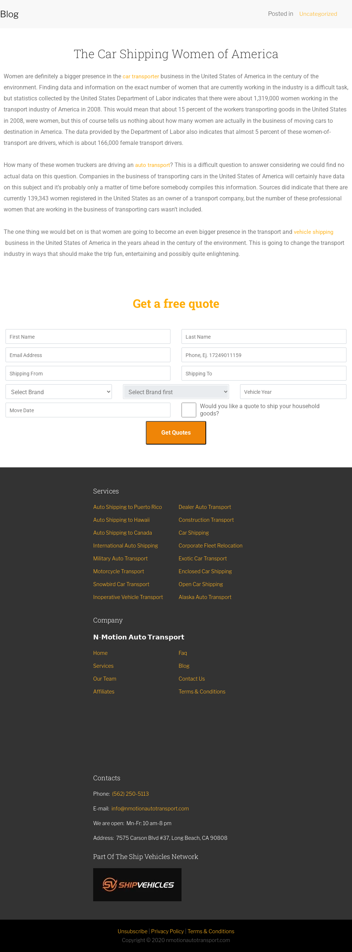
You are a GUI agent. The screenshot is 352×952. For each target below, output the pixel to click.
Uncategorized (317, 13)
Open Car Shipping (201, 584)
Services (103, 666)
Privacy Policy (167, 931)
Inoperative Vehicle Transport (128, 597)
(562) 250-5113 (130, 794)
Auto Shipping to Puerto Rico (127, 507)
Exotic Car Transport (203, 558)
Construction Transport (206, 520)
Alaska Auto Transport (205, 597)
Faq (183, 653)
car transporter (142, 76)
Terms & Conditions (202, 691)
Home (100, 653)
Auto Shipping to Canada (122, 533)
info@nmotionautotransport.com (150, 808)
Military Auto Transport (120, 558)
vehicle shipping (315, 231)
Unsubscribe (132, 931)
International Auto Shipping (125, 545)
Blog (184, 666)
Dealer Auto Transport (205, 507)
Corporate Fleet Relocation (211, 545)
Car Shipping (194, 533)
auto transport (153, 164)
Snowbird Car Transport (121, 584)
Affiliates (104, 691)
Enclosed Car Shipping (205, 571)
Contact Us (192, 678)
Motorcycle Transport (118, 571)
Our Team (104, 678)
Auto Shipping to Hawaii (121, 520)
